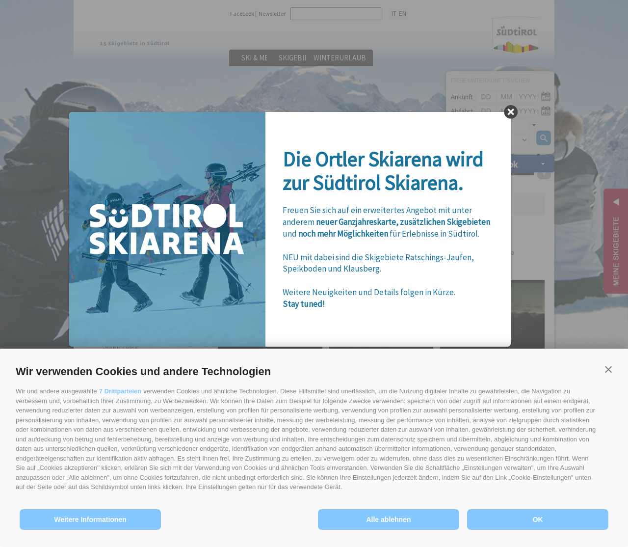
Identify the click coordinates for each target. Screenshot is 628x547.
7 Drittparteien (120, 391)
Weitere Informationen (90, 519)
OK (538, 519)
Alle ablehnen (388, 519)
